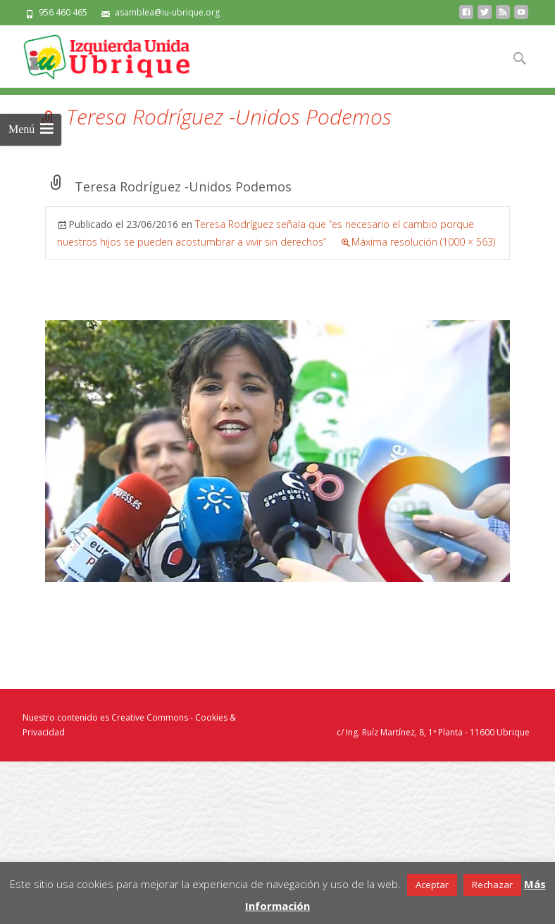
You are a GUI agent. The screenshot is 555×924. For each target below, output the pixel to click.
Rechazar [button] (492, 884)
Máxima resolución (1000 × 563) (423, 241)
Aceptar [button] (432, 884)
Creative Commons (149, 717)
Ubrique (513, 732)
